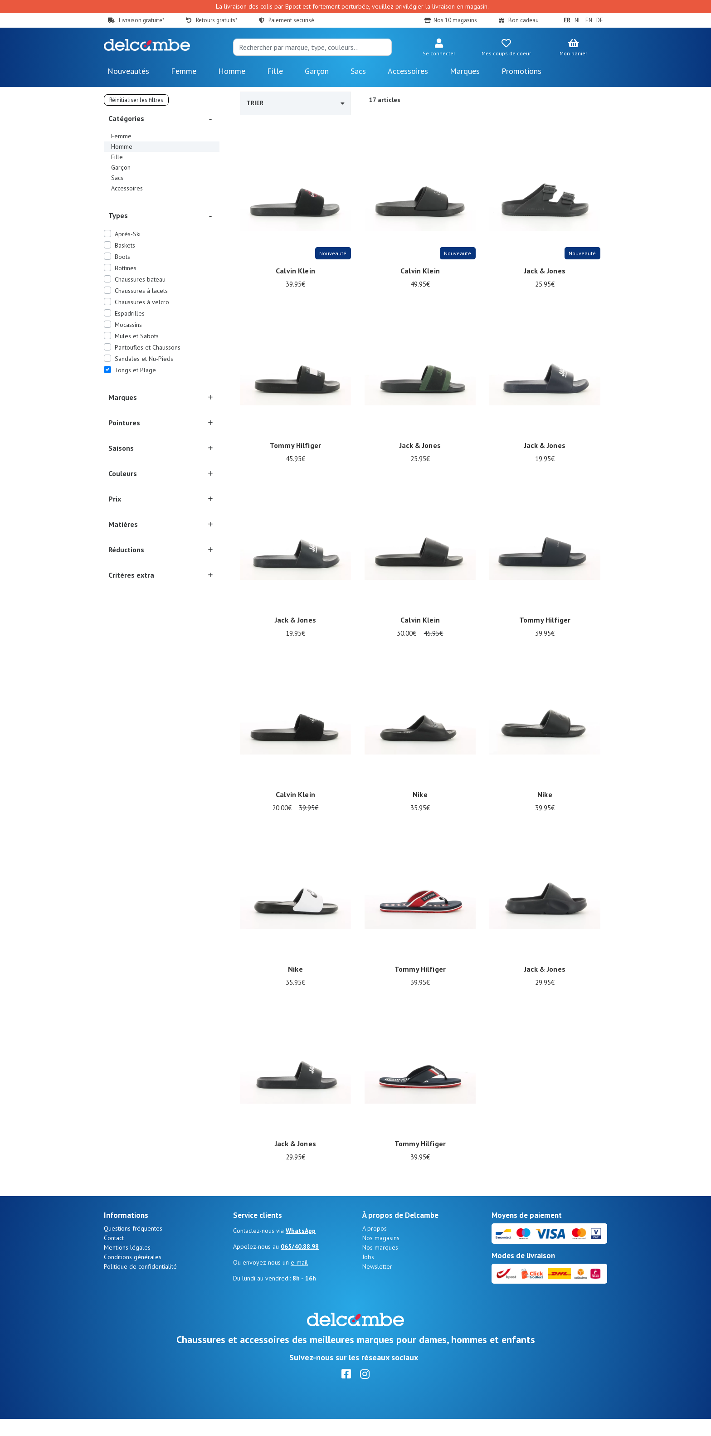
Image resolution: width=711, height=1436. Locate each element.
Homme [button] (231, 71)
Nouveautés (128, 71)
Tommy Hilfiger (295, 445)
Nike (420, 794)
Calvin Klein (295, 271)
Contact (114, 1255)
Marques (465, 71)
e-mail (299, 1279)
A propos (374, 1245)
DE (599, 20)
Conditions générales (132, 1274)
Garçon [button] (317, 71)
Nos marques (380, 1265)
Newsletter (377, 1284)
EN (588, 20)
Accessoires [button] (408, 71)
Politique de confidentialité (140, 1284)
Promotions (521, 71)
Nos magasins (380, 1255)
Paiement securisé (291, 20)
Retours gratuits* (216, 20)
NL (578, 20)
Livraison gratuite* (141, 20)
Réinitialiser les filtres (136, 100)
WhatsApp (301, 1248)
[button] (438, 48)
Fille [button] (275, 71)
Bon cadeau (523, 20)
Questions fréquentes (133, 1245)
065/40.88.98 (300, 1264)
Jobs (368, 1274)
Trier (295, 103)
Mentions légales (127, 1265)
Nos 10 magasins (455, 20)
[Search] (312, 47)
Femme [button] (183, 71)
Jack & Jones (544, 271)
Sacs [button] (358, 71)
